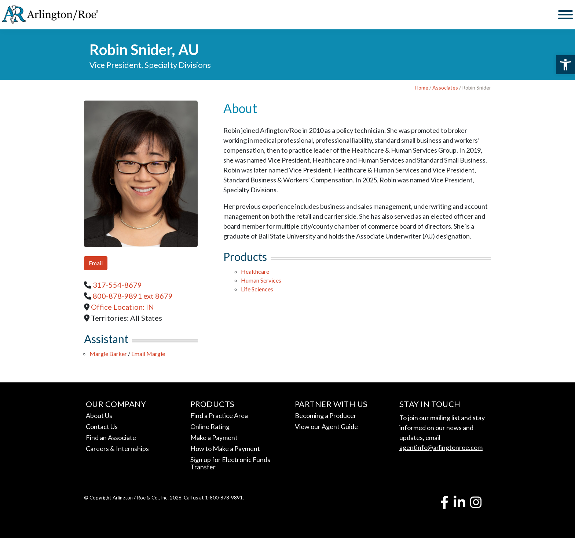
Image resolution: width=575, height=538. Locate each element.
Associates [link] (445, 87)
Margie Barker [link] (108, 353)
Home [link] (421, 87)
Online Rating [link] (210, 426)
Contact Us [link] (102, 426)
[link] (565, 64)
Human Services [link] (261, 280)
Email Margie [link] (148, 353)
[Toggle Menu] (565, 14)
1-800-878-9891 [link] (224, 498)
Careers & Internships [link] (117, 448)
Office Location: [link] (122, 306)
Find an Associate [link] (111, 437)
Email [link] (96, 262)
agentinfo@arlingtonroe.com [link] (441, 447)
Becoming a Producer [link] (325, 415)
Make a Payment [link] (214, 437)
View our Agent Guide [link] (326, 426)
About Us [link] (99, 415)
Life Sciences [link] (257, 289)
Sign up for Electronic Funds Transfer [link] (230, 463)
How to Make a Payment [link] (225, 448)
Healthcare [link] (255, 271)
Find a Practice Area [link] (219, 415)
